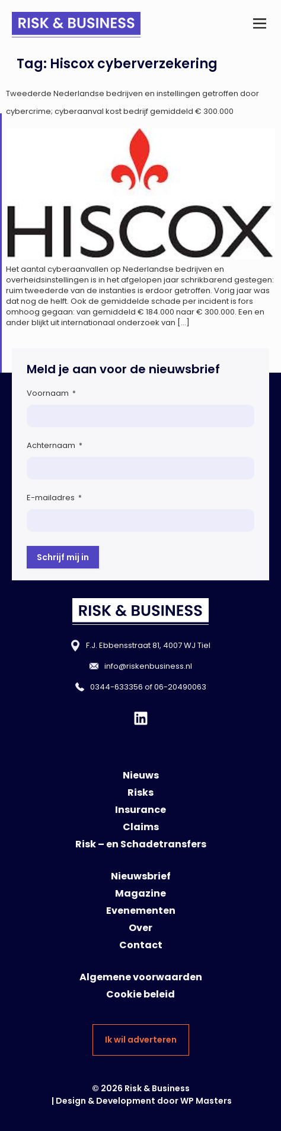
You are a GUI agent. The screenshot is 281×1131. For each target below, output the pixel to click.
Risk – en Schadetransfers (140, 844)
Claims (141, 827)
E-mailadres (54, 497)
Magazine (140, 893)
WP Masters (206, 1101)
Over (140, 928)
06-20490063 (180, 686)
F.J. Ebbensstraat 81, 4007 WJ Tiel (148, 645)
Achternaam (54, 445)
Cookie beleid (140, 994)
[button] (259, 24)
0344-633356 (116, 686)
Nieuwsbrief (141, 876)
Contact (140, 945)
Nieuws (141, 775)
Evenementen (140, 910)
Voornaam (51, 393)
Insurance (140, 810)
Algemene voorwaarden (140, 977)
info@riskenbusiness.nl (148, 666)
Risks (140, 792)
